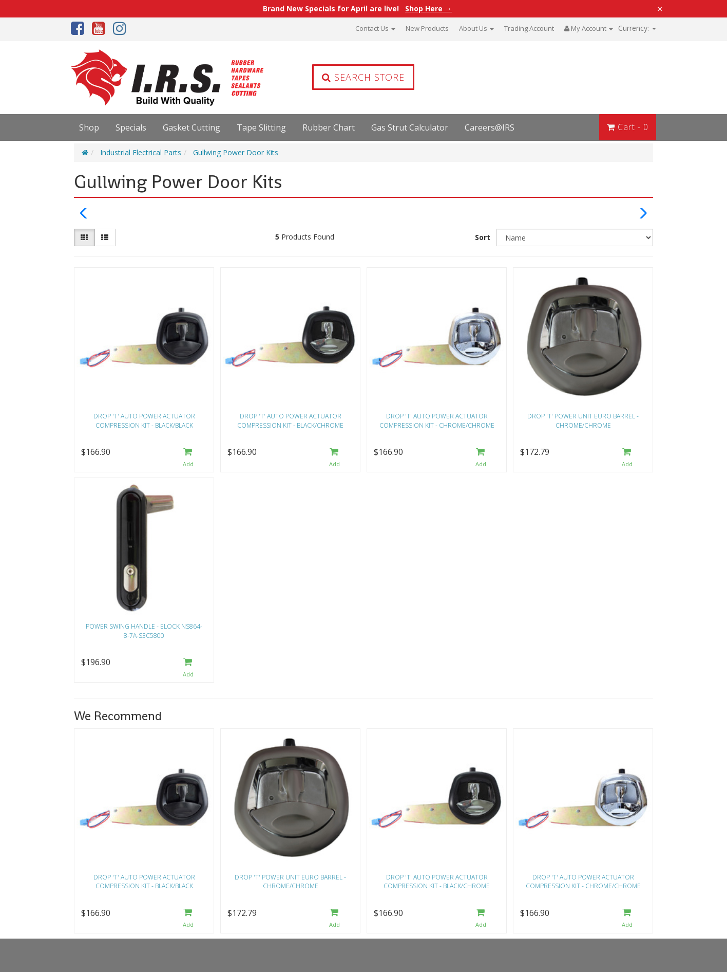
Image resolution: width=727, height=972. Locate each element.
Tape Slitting (261, 127)
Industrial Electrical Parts (140, 152)
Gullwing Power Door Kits (235, 152)
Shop (89, 127)
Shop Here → (428, 8)
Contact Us (375, 28)
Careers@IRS (489, 127)
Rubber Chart (328, 127)
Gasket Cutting (191, 127)
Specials (131, 127)
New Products (427, 28)
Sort (482, 237)
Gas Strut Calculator (409, 127)
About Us (476, 28)
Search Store (363, 77)
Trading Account (529, 28)
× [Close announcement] (659, 9)
